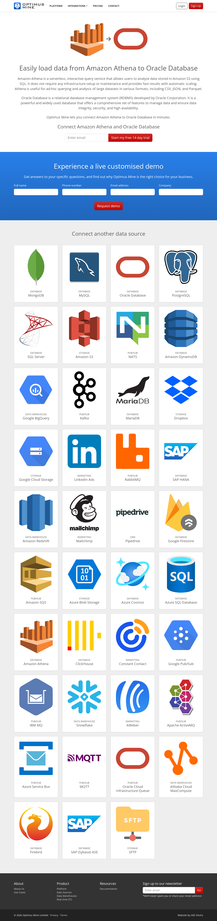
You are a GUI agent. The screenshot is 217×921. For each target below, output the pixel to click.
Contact (113, 5)
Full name (20, 185)
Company (165, 185)
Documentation (108, 888)
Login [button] (181, 6)
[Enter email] (86, 138)
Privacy (54, 915)
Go (199, 890)
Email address (120, 185)
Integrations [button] (76, 5)
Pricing (98, 5)
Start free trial (130, 137)
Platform (56, 5)
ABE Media (197, 915)
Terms (63, 915)
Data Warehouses (67, 895)
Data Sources (64, 892)
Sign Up (196, 6)
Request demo (108, 206)
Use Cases (19, 892)
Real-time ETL (64, 899)
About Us (19, 888)
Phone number (72, 185)
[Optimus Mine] (29, 6)
